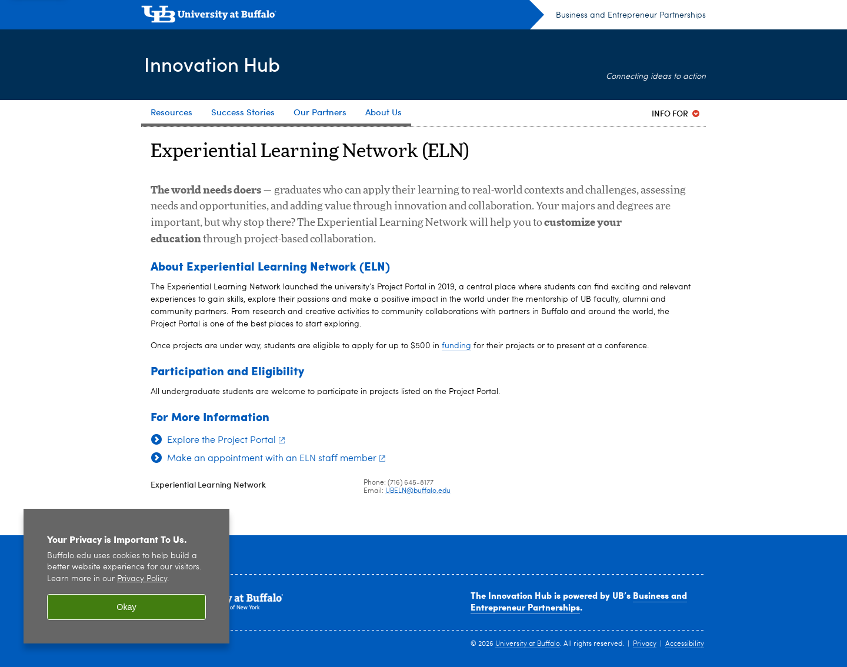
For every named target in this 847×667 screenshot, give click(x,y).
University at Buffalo (527, 644)
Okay (126, 607)
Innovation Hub (216, 63)
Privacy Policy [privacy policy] (142, 579)
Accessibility (684, 644)
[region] (126, 576)
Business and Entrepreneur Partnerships (631, 15)
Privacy (644, 644)
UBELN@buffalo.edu (418, 491)
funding (456, 346)
